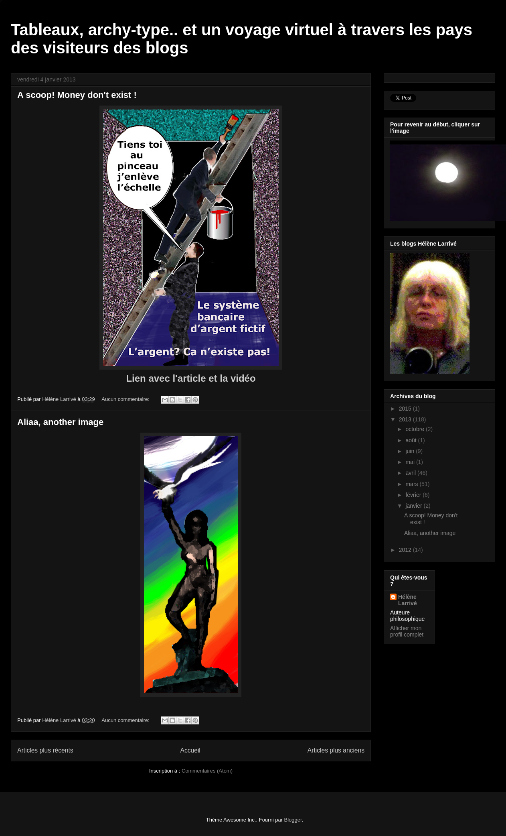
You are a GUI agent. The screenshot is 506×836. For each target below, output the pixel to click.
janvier (414, 505)
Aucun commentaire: (126, 399)
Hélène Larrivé (407, 600)
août (411, 440)
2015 (406, 408)
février (414, 495)
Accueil (190, 750)
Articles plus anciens (336, 750)
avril (411, 473)
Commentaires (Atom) (207, 771)
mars (412, 484)
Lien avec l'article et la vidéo (190, 378)
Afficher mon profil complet (406, 631)
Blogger (293, 820)
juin (410, 451)
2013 (406, 419)
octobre (415, 429)
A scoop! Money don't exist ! (77, 95)
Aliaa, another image (60, 422)
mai (410, 462)
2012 (406, 550)
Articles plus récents (45, 750)
